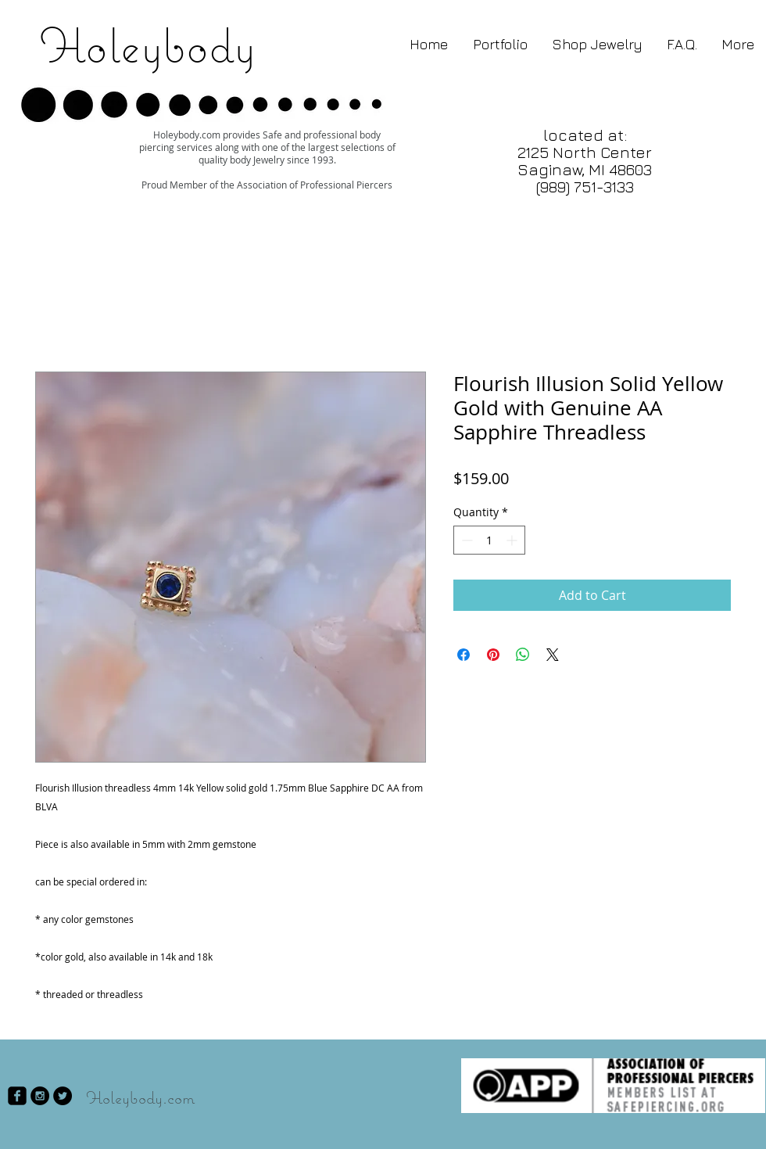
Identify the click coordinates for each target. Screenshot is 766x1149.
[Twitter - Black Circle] (62, 1095)
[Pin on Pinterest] (493, 654)
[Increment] (513, 540)
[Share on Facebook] (463, 654)
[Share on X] (552, 654)
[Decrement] (465, 540)
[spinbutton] (489, 540)
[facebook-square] (17, 1095)
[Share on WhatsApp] (523, 654)
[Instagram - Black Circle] (39, 1095)
